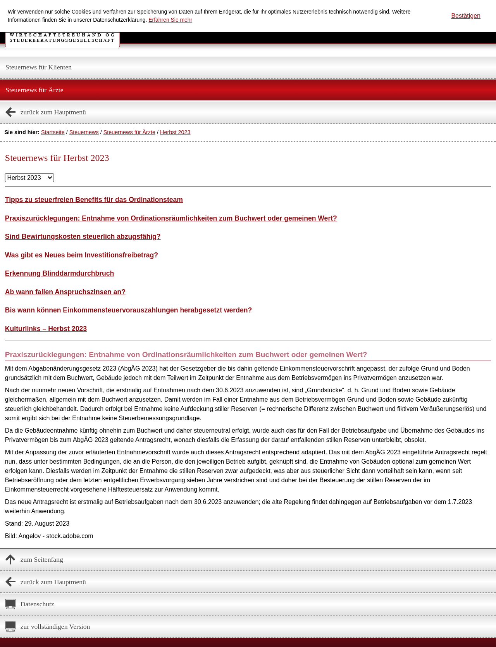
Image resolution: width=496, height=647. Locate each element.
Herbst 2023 (175, 132)
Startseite (53, 132)
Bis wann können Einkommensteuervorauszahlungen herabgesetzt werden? (128, 310)
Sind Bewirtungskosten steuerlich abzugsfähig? (83, 236)
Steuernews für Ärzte (34, 90)
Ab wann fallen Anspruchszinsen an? (65, 292)
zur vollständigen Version (55, 626)
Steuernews (84, 132)
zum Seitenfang (42, 559)
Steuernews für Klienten (38, 67)
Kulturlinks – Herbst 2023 (46, 329)
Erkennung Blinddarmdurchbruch (59, 273)
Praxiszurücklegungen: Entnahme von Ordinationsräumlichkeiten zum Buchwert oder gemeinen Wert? (171, 218)
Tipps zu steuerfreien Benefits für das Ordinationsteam (94, 200)
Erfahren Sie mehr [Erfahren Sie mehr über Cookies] (170, 20)
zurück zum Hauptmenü (53, 112)
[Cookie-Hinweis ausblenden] (465, 16)
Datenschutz (37, 604)
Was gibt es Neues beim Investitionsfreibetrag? (81, 255)
